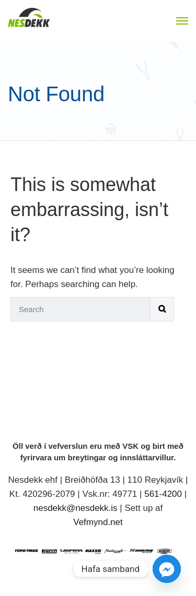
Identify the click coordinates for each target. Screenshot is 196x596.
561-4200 (163, 494)
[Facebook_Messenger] (167, 569)
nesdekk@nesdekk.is (75, 508)
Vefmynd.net (98, 522)
